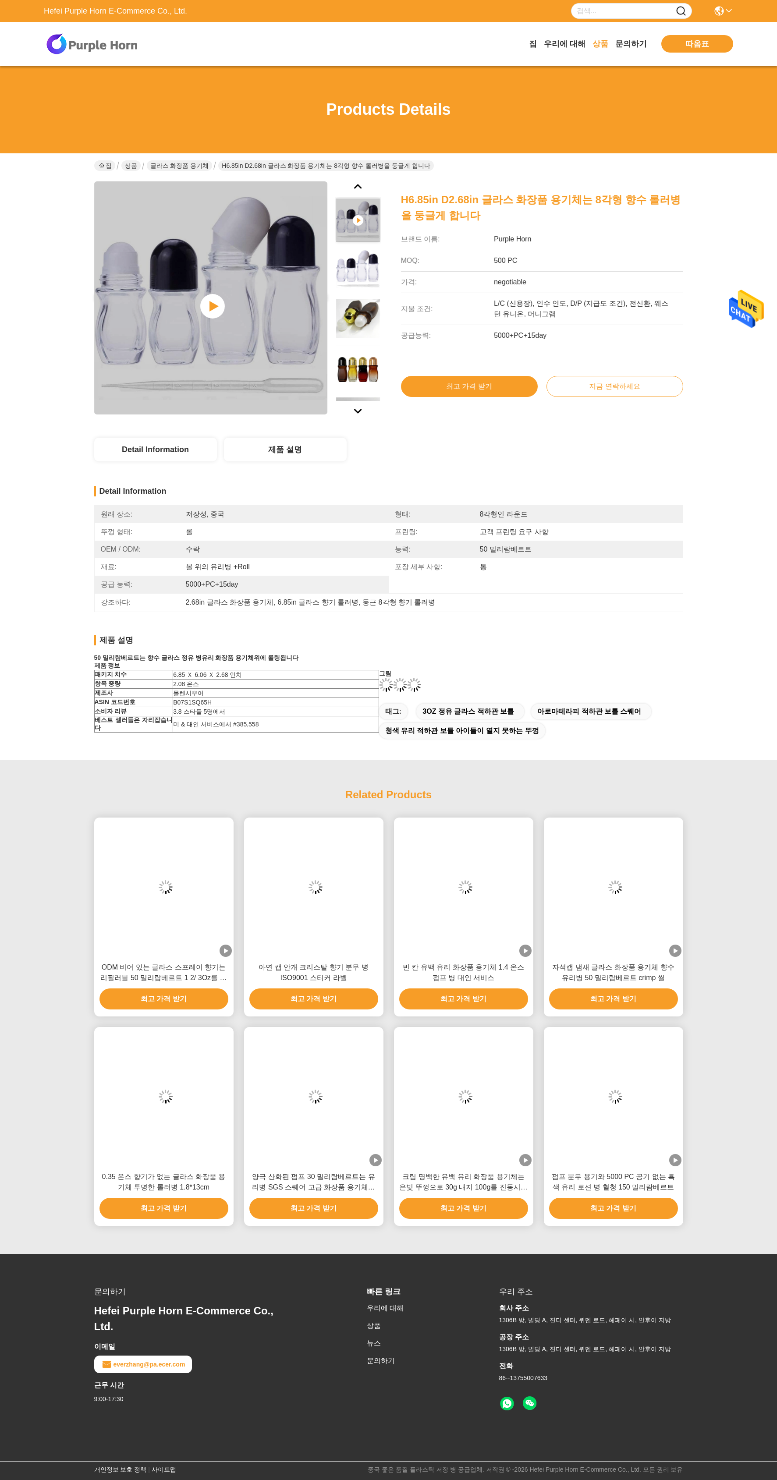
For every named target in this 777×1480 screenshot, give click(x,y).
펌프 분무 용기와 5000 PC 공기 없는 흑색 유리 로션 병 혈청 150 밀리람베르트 (613, 1182)
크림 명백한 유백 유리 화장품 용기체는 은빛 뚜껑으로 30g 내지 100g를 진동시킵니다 (463, 1183)
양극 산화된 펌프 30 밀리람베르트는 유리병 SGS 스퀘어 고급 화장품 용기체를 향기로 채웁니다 (313, 1183)
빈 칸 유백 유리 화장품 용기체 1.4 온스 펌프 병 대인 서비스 (463, 972)
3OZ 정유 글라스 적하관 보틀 (468, 711)
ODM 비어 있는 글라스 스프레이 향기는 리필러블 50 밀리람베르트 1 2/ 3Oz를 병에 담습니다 (163, 973)
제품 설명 (285, 449)
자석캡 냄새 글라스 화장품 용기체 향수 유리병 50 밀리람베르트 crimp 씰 (613, 972)
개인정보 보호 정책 (120, 1469)
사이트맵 (164, 1469)
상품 (600, 43)
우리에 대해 (564, 43)
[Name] (681, 11)
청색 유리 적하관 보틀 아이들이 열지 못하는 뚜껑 (462, 730)
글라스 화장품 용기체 (179, 165)
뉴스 (374, 1343)
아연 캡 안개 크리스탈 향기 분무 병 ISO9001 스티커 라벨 (314, 972)
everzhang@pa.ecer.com (143, 1364)
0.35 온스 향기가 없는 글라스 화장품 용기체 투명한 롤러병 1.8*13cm (164, 1182)
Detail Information (155, 449)
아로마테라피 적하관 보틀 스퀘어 (589, 711)
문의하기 (631, 43)
